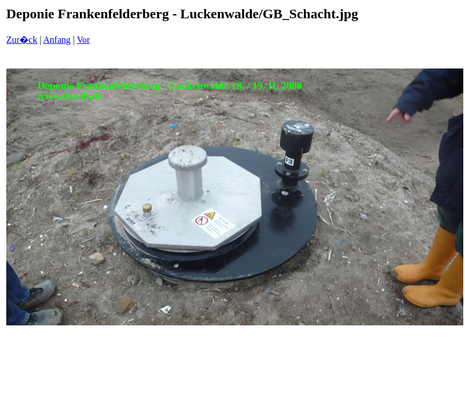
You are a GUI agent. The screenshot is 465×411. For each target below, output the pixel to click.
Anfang (57, 40)
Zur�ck (21, 40)
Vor (83, 40)
